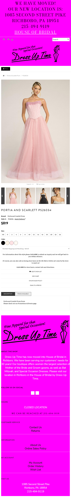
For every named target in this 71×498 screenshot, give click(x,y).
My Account (35, 462)
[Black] (3, 243)
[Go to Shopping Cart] (4, 39)
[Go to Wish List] (8, 39)
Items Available (23, 294)
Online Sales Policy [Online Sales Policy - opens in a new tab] (35, 281)
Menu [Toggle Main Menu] (5, 69)
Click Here (33, 254)
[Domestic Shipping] (35, 248)
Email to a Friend (35, 285)
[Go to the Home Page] (3, 76)
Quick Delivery (20, 219)
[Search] (61, 39)
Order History (35, 466)
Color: (3, 239)
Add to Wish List (35, 272)
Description (8, 294)
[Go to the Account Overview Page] (12, 40)
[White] (16, 243)
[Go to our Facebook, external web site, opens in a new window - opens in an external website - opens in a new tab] (32, 393)
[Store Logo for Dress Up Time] (35, 54)
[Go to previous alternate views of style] (3, 195)
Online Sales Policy (35, 448)
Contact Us (35, 427)
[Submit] (68, 39)
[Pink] (12, 243)
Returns (35, 431)
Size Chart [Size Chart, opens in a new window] (35, 276)
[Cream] (7, 243)
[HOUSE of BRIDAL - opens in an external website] (35, 32)
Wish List (35, 469)
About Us (35, 445)
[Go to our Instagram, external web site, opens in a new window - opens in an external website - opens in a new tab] (37, 393)
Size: (2, 231)
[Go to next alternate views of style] (68, 195)
